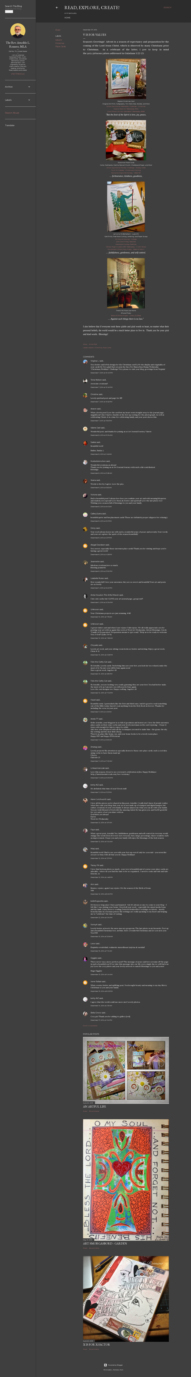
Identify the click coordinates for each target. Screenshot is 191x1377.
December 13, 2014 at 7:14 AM (101, 951)
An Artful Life (94, 1106)
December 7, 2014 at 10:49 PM (101, 387)
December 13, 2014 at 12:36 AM (102, 936)
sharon (94, 409)
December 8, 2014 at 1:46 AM (101, 454)
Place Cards (60, 46)
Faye (93, 830)
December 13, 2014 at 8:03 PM (102, 991)
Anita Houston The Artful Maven (105, 595)
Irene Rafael (96, 981)
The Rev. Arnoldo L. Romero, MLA (18, 44)
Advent (58, 40)
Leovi (93, 943)
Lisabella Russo (97, 578)
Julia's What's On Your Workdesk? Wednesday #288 (126, 111)
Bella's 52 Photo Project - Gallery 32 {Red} (126, 315)
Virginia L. (95, 361)
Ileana (93, 480)
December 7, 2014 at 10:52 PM (101, 402)
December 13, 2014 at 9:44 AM (101, 974)
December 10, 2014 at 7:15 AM (101, 617)
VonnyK (94, 924)
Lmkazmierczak (98, 768)
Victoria (94, 495)
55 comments (94, 1349)
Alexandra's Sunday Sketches (126, 244)
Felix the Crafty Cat (99, 662)
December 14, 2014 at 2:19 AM (101, 1006)
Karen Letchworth (99, 799)
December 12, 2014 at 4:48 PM (102, 877)
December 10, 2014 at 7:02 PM (102, 693)
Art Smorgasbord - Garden (105, 1243)
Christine (94, 394)
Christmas (59, 43)
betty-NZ (95, 785)
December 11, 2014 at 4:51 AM (101, 712)
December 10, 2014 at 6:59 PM (101, 674)
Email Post (93, 344)
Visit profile (18, 74)
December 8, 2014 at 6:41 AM (101, 506)
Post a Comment (90, 1026)
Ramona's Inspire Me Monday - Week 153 (126, 173)
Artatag (94, 747)
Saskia (93, 442)
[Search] (167, 8)
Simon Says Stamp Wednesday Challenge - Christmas (125, 106)
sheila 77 (94, 719)
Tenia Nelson (96, 380)
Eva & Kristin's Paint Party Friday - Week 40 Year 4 (126, 249)
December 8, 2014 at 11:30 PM (101, 571)
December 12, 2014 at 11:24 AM (101, 841)
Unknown (95, 609)
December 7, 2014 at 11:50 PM (101, 421)
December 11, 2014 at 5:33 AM (101, 740)
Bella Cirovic (96, 1013)
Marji (93, 849)
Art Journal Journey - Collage (126, 239)
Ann (92, 884)
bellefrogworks (97, 901)
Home (67, 18)
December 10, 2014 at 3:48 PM (102, 655)
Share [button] (57, 30)
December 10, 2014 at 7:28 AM (102, 638)
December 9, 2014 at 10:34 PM (102, 602)
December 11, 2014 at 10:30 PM (102, 778)
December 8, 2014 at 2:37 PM (101, 538)
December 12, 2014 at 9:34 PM (101, 917)
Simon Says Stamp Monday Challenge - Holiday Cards (126, 168)
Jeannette (95, 561)
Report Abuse (12, 113)
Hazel (93, 700)
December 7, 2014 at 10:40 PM (102, 373)
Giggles (94, 958)
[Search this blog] (15, 8)
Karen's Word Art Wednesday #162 (126, 109)
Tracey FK (95, 865)
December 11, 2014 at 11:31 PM (101, 792)
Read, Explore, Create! (91, 7)
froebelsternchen (98, 461)
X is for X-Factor (96, 1344)
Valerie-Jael (95, 428)
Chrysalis (94, 645)
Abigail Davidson (98, 545)
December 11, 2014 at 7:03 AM (101, 761)
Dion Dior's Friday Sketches (126, 242)
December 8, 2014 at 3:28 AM (101, 473)
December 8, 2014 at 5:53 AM (101, 488)
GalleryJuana (96, 514)
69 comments (94, 1111)
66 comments (94, 1248)
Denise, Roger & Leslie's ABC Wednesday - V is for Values (126, 247)
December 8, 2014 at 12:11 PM (101, 521)
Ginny (93, 528)
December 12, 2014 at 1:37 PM (101, 858)
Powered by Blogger (113, 1365)
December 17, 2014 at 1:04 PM (101, 1020)
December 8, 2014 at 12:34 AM (101, 435)
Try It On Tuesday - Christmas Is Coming (126, 170)
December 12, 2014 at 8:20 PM (102, 894)
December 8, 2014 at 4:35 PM (101, 554)
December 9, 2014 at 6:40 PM (101, 588)
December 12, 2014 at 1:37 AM (101, 822)
